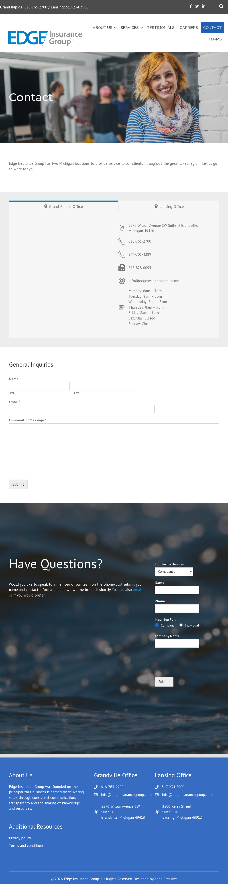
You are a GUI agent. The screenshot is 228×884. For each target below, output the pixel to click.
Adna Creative (165, 878)
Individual (192, 625)
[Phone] (174, 608)
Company (167, 625)
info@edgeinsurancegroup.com (126, 794)
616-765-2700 (112, 786)
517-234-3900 (173, 786)
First (11, 393)
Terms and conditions (26, 845)
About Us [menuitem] (102, 27)
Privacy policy (20, 838)
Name (15, 378)
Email (14, 402)
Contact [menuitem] (211, 27)
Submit (18, 484)
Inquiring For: (165, 619)
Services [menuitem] (129, 27)
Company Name (168, 636)
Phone (161, 601)
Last (76, 393)
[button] (114, 28)
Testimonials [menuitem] (160, 27)
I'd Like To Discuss (169, 564)
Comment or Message (27, 420)
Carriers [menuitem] (188, 27)
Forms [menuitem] (214, 39)
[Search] (221, 6)
